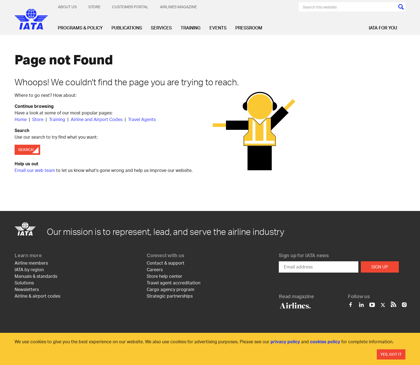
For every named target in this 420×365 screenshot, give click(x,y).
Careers (155, 269)
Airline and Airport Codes (96, 119)
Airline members (31, 263)
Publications (126, 28)
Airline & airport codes (37, 296)
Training (191, 28)
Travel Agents (142, 119)
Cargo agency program (170, 289)
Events (218, 28)
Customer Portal (130, 6)
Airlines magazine (178, 6)
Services (161, 28)
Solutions (24, 283)
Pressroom (248, 28)
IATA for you (383, 28)
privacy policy (285, 341)
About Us (67, 6)
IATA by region (29, 269)
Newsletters (27, 289)
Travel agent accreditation (173, 283)
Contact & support (165, 263)
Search (26, 149)
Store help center (164, 276)
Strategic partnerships (170, 296)
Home (21, 119)
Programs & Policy (80, 28)
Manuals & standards (36, 276)
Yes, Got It (391, 354)
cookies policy (325, 341)
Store (94, 6)
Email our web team (35, 170)
